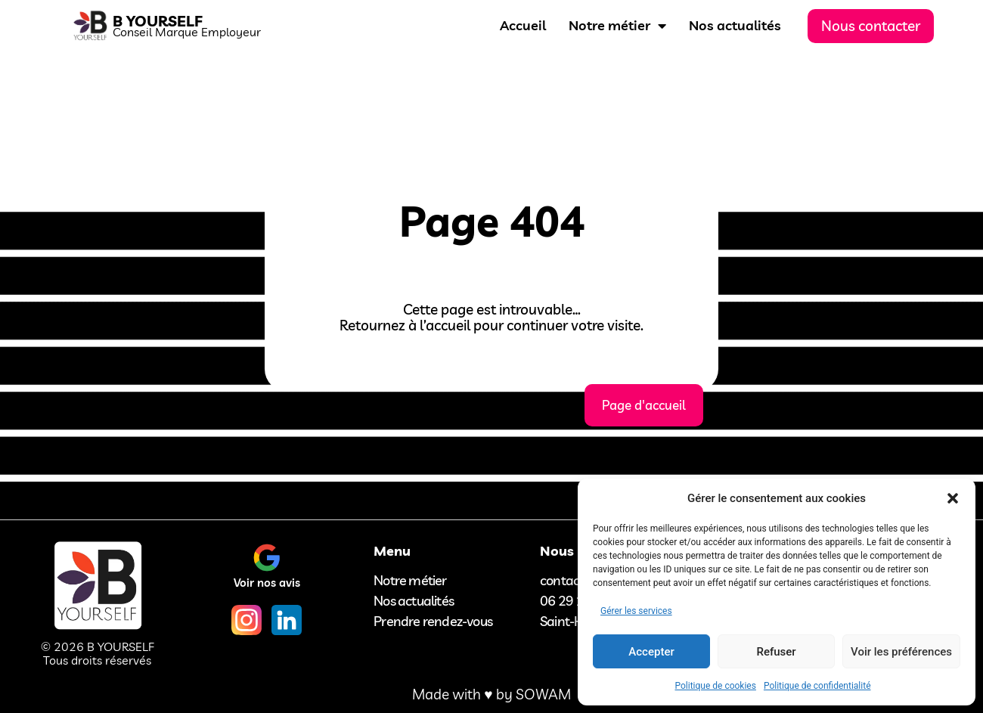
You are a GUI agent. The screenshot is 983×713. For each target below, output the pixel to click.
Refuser (775, 652)
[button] (952, 498)
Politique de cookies (715, 685)
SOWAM (543, 694)
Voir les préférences (901, 652)
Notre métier (617, 25)
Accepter (651, 652)
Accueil (523, 25)
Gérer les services (636, 611)
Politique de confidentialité (817, 685)
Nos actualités (735, 25)
